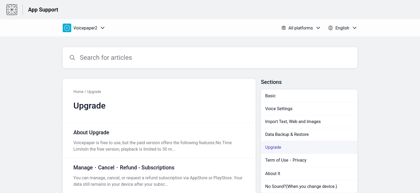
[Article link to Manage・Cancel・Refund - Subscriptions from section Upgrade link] (159, 176)
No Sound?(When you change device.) (301, 186)
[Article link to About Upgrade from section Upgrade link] (159, 140)
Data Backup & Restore (287, 134)
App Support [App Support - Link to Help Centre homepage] (43, 9)
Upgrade (94, 92)
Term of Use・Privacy (285, 160)
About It (272, 173)
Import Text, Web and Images (293, 121)
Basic (270, 95)
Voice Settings (278, 108)
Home (78, 92)
